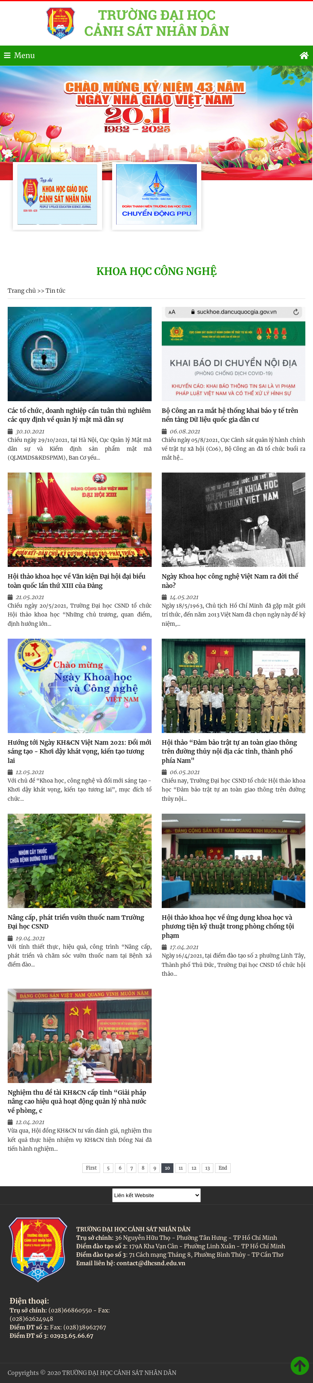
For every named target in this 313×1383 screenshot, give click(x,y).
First (91, 1168)
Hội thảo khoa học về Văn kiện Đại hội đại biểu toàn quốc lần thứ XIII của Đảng (77, 581)
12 (194, 1168)
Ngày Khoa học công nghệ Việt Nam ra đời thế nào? (230, 581)
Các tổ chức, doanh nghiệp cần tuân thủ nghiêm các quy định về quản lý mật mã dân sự (79, 415)
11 (181, 1168)
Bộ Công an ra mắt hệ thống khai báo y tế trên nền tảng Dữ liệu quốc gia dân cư (230, 415)
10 (167, 1168)
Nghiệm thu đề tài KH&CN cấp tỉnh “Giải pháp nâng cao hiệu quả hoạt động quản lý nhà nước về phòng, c (77, 1101)
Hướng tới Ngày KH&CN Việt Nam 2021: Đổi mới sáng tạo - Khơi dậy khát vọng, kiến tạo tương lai (79, 751)
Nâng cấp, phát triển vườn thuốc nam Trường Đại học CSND (76, 922)
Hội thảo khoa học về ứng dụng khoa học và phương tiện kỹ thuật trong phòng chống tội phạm (228, 926)
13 (207, 1168)
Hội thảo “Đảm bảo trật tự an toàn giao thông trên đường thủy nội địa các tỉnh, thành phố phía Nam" (229, 751)
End (223, 1168)
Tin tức (55, 290)
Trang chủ (22, 290)
